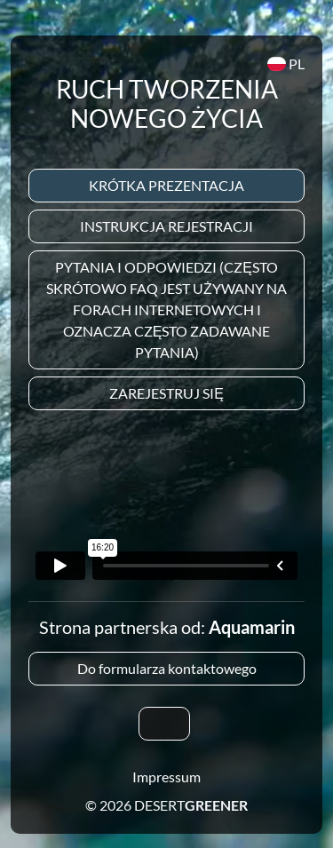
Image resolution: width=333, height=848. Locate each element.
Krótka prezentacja (166, 185)
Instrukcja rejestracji (166, 226)
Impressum (166, 776)
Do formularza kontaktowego (167, 668)
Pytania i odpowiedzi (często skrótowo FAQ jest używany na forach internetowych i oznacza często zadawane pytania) (166, 309)
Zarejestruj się (166, 392)
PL (286, 63)
